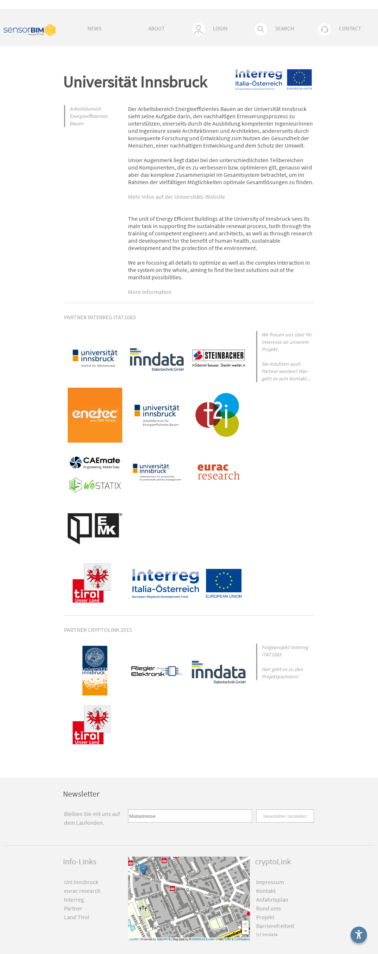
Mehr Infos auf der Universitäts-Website (176, 196)
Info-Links (79, 861)
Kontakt (266, 890)
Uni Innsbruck (81, 882)
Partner (73, 908)
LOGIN (210, 29)
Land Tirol (76, 917)
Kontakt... (299, 378)
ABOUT (156, 28)
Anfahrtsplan (272, 899)
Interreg (74, 899)
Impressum (270, 882)
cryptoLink (273, 861)
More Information (150, 291)
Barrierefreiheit (275, 925)
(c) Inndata (267, 934)
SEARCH (274, 29)
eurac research (82, 890)
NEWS (94, 28)
